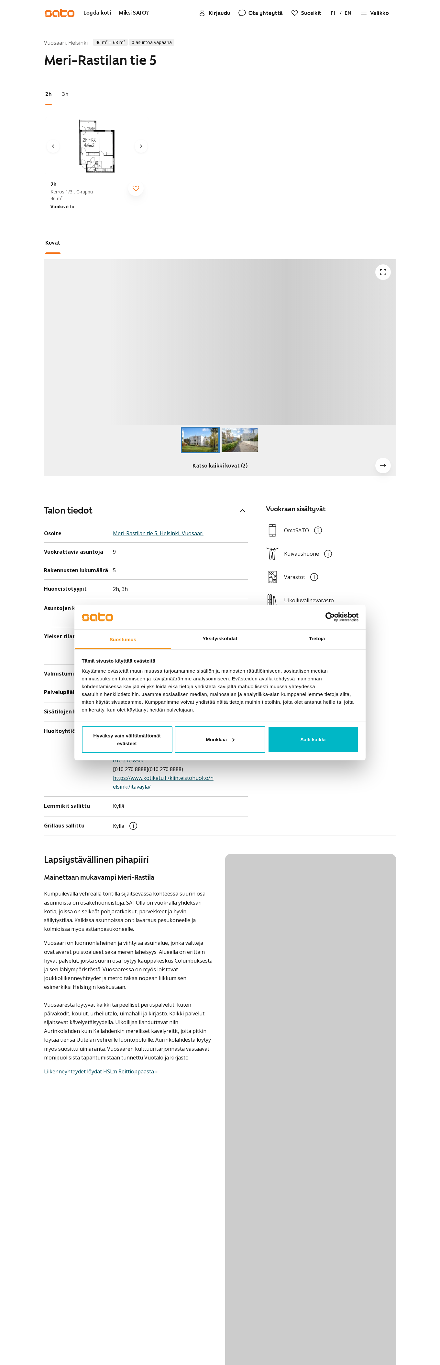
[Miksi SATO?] (134, 13)
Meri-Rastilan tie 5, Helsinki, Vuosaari (158, 533)
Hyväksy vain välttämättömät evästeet (127, 739)
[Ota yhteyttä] (260, 13)
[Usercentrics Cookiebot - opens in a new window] (330, 617)
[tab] (48, 94)
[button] (220, 342)
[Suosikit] (306, 13)
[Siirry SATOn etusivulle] (59, 13)
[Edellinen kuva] (53, 146)
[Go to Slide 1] (200, 440)
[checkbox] (136, 188)
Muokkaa (220, 739)
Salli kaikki (313, 739)
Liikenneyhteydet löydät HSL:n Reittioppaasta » (101, 1071)
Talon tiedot (146, 510)
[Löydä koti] (97, 13)
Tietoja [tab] (317, 638)
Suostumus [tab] (123, 639)
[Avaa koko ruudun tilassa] (383, 272)
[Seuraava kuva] (141, 146)
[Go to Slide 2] (239, 440)
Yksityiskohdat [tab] (220, 638)
